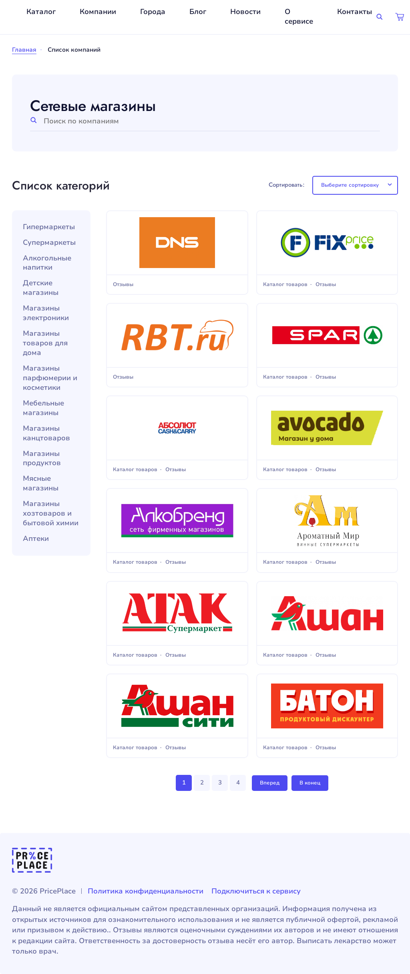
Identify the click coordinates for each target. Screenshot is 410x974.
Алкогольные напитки (47, 263)
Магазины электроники (46, 313)
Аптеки (36, 538)
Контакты (354, 11)
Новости (245, 11)
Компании (98, 11)
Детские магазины (40, 287)
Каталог (41, 11)
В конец (309, 782)
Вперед (269, 782)
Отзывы (123, 284)
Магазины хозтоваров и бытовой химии (50, 513)
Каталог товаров (285, 284)
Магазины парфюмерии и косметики (50, 378)
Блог (197, 11)
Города (152, 11)
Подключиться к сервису (256, 891)
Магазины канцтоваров (46, 433)
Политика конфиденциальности (145, 891)
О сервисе (299, 16)
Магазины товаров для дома (45, 343)
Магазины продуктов (42, 458)
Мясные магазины (40, 483)
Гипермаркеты (49, 227)
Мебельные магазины (43, 408)
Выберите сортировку (350, 185)
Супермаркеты (49, 242)
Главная (24, 50)
